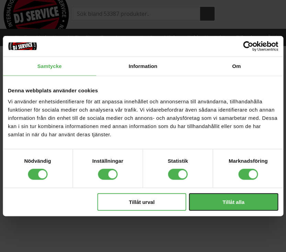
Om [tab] (236, 66)
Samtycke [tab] (49, 66)
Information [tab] (143, 66)
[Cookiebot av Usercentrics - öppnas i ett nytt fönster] (248, 46)
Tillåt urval (142, 202)
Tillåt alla (233, 202)
